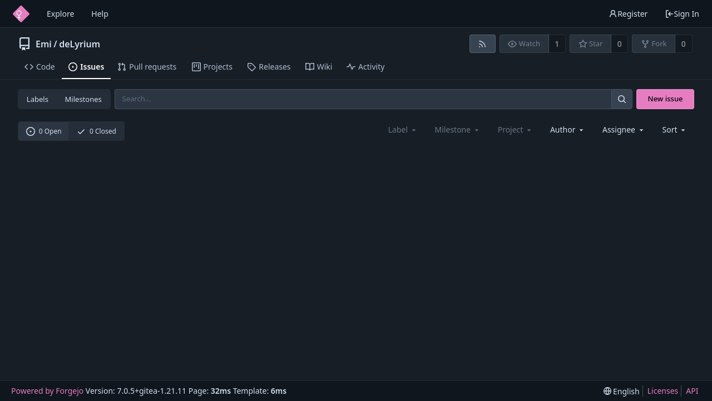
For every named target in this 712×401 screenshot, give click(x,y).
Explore (60, 13)
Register (628, 13)
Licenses (663, 390)
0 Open (44, 131)
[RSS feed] (482, 44)
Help (99, 13)
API (692, 390)
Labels (37, 99)
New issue (665, 99)
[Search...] (621, 99)
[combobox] (567, 129)
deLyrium (79, 44)
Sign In (682, 13)
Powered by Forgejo (47, 390)
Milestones (83, 99)
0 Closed (96, 131)
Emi (44, 44)
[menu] (675, 129)
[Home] (21, 14)
